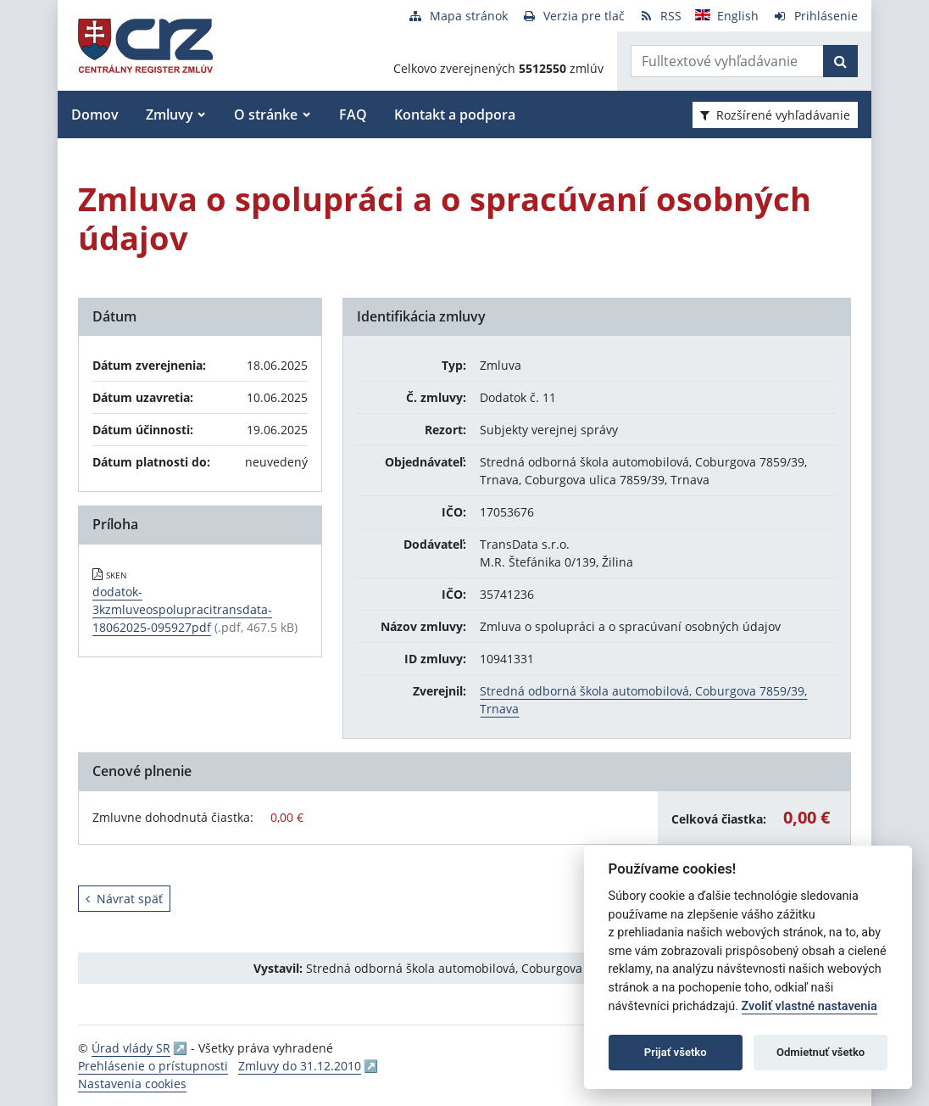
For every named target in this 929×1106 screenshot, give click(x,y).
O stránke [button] (266, 114)
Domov (95, 114)
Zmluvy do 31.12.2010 (299, 1066)
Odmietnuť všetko (820, 1052)
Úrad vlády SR (131, 1048)
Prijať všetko (675, 1052)
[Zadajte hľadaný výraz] (727, 61)
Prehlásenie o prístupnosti (153, 1066)
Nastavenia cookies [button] (132, 1083)
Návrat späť (124, 899)
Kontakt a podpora (454, 114)
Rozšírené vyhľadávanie (775, 115)
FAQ (353, 114)
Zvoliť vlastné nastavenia (809, 1006)
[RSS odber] (659, 16)
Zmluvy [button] (169, 114)
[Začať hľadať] (840, 61)
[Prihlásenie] (815, 16)
